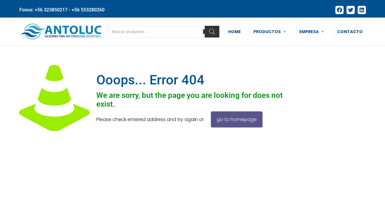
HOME (234, 32)
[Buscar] (212, 32)
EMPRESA (312, 32)
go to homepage (237, 119)
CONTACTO (350, 32)
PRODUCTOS (270, 32)
